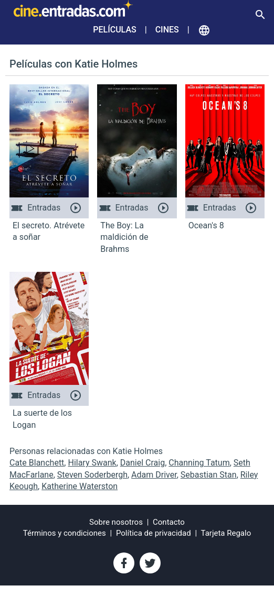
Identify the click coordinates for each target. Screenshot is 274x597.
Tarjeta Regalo (226, 533)
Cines (167, 30)
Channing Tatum (198, 463)
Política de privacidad (153, 533)
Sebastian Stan (209, 475)
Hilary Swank (92, 463)
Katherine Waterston (79, 486)
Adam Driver (154, 475)
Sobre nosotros (116, 522)
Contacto (169, 522)
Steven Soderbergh (92, 475)
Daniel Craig (142, 463)
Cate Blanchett (36, 463)
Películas (114, 30)
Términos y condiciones (64, 533)
